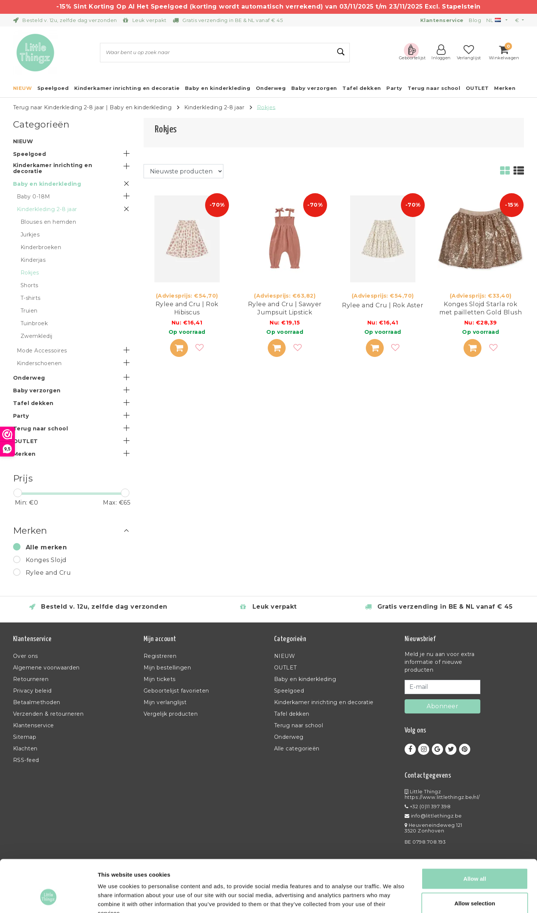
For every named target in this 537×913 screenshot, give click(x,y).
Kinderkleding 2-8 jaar (214, 107)
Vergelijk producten (171, 713)
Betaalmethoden (36, 702)
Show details (391, 898)
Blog (475, 20)
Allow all (475, 834)
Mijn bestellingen (167, 667)
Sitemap (24, 737)
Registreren (160, 656)
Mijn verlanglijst (165, 702)
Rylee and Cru (48, 572)
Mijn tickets (160, 679)
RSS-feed (26, 760)
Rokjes (266, 107)
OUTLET (285, 667)
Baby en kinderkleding (141, 107)
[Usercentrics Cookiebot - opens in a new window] (48, 898)
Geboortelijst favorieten (176, 690)
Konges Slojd (46, 560)
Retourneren (30, 679)
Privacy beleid (32, 690)
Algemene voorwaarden (46, 667)
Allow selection (474, 858)
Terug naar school (298, 725)
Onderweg (289, 737)
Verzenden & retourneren (48, 713)
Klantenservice (33, 725)
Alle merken (46, 547)
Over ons (25, 656)
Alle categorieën (297, 748)
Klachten (25, 748)
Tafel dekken (292, 713)
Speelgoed (289, 690)
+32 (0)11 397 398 (427, 806)
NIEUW (284, 656)
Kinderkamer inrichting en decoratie (324, 702)
